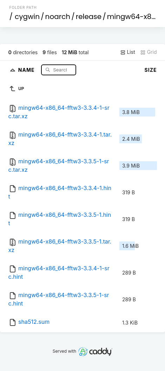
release (89, 16)
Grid (148, 52)
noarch (58, 16)
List (127, 52)
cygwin (27, 16)
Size (151, 70)
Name (27, 70)
